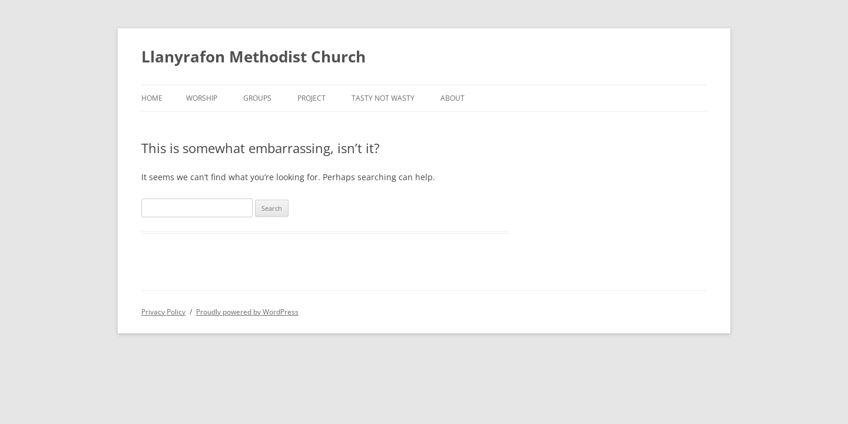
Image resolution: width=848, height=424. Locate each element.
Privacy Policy (163, 312)
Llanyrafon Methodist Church (253, 56)
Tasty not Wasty (383, 98)
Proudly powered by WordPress (247, 312)
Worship (201, 98)
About (452, 98)
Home (152, 98)
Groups (257, 98)
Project (311, 98)
